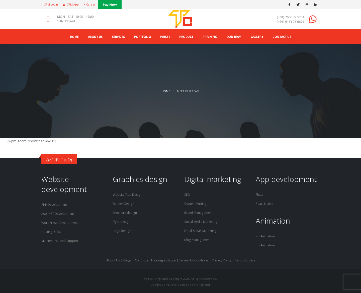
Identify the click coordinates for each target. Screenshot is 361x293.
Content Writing (196, 203)
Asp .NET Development (58, 213)
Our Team (233, 37)
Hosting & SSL (51, 231)
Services (118, 37)
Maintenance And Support (61, 239)
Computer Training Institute (155, 259)
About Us (113, 259)
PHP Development (55, 204)
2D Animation (266, 235)
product (186, 37)
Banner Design (124, 203)
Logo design (122, 229)
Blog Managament (197, 238)
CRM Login (49, 4)
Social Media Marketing (201, 221)
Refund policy (245, 259)
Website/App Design (128, 194)
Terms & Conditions (194, 259)
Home (74, 37)
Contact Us (282, 37)
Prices (165, 37)
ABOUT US (95, 37)
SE (186, 194)
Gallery (257, 37)
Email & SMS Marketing (201, 229)
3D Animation (266, 244)
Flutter (260, 194)
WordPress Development (60, 222)
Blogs (127, 259)
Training (210, 37)
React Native (265, 203)
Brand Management (199, 212)
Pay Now (110, 4)
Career (90, 4)
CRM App (71, 4)
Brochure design (125, 212)
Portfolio (142, 37)
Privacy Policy (221, 259)
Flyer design (122, 221)
